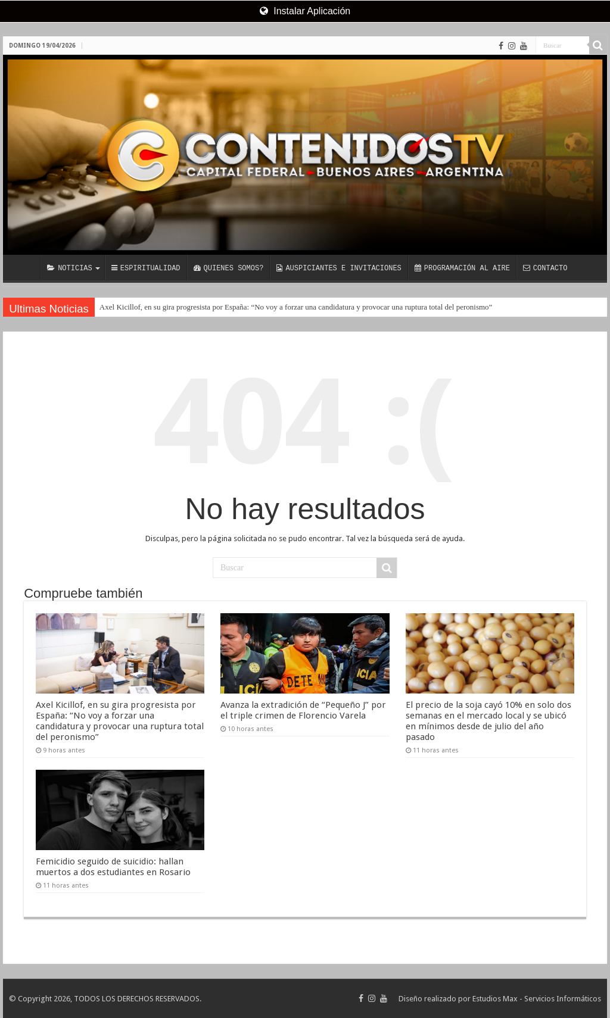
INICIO (24, 267)
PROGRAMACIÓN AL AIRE (462, 269)
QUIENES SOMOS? (229, 269)
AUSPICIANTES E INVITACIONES (338, 269)
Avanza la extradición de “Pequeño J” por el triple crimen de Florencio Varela (303, 710)
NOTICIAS (69, 269)
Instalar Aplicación (305, 11)
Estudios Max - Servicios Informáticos (536, 998)
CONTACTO (545, 269)
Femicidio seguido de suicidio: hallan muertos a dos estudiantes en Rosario (113, 867)
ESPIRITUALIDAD (145, 269)
